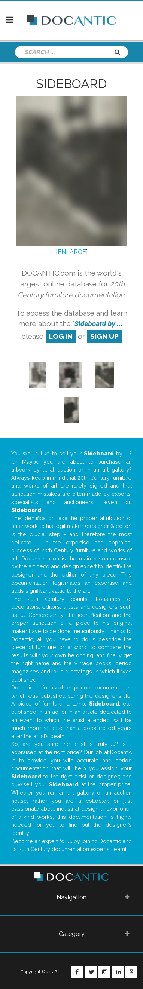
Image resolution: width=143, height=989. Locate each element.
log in (61, 336)
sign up (104, 336)
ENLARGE (72, 251)
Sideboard (71, 83)
